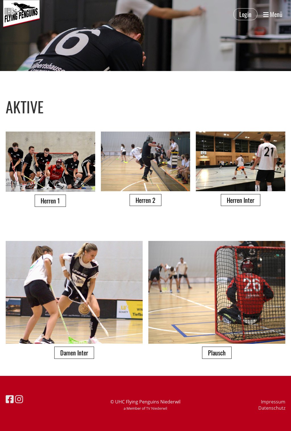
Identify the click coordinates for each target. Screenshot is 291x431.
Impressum (273, 402)
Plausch (217, 352)
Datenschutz (271, 408)
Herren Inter (240, 200)
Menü (272, 14)
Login (245, 14)
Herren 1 (50, 200)
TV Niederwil (156, 408)
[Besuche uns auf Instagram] (19, 399)
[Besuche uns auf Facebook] (10, 399)
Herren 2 (145, 200)
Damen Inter (74, 352)
